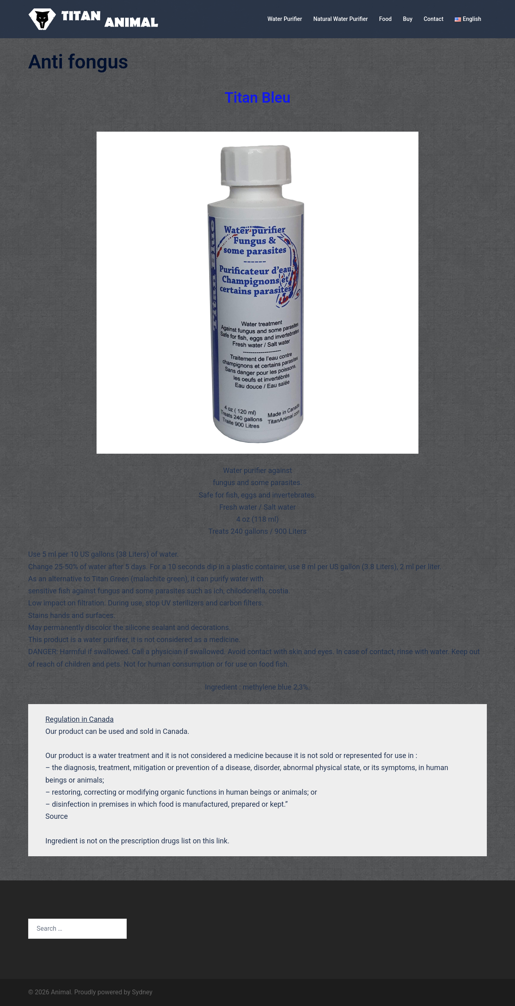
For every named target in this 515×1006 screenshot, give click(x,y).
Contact (433, 19)
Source (56, 816)
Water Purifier (285, 19)
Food (385, 19)
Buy (407, 19)
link (222, 841)
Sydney (142, 992)
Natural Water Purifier (340, 19)
